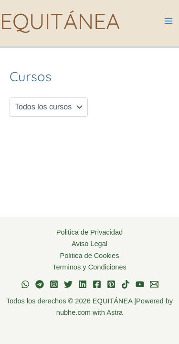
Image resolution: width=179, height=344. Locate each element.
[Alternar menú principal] (168, 21)
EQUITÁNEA (60, 20)
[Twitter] (68, 284)
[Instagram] (54, 284)
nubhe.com (73, 312)
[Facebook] (97, 284)
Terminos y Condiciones (89, 267)
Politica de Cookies (89, 255)
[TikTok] (125, 284)
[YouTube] (140, 284)
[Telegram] (39, 284)
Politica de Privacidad (89, 232)
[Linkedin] (82, 284)
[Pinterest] (111, 284)
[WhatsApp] (25, 284)
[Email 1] (154, 284)
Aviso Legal (89, 243)
